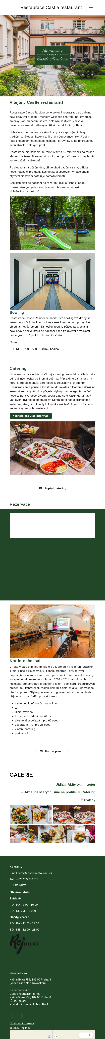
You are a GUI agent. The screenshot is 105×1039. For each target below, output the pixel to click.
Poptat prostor (52, 751)
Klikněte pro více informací (30, 415)
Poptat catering (52, 488)
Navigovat (19, 885)
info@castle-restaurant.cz (35, 873)
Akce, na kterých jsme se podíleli (51, 792)
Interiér (89, 784)
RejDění (25, 1028)
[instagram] (22, 1015)
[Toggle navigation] (90, 7)
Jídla (60, 784)
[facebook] (12, 1015)
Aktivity (74, 784)
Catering (88, 792)
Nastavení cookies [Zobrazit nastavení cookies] (22, 1023)
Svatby (89, 800)
